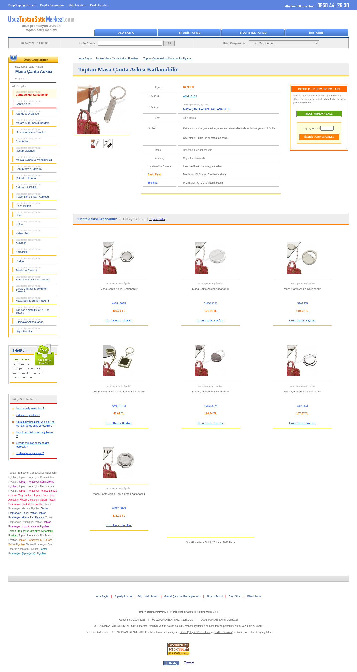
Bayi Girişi (235, 596)
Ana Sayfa (85, 58)
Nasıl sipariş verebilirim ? (30, 408)
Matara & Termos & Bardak (32, 121)
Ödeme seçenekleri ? (28, 415)
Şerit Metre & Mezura (29, 167)
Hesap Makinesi (28, 149)
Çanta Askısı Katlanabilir (32, 93)
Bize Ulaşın (254, 596)
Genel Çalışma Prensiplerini (195, 632)
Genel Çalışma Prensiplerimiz (182, 596)
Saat (28, 214)
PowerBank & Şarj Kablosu (32, 195)
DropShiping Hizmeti (21, 5)
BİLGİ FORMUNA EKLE (319, 113)
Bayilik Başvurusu (52, 5)
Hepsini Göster (157, 219)
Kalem (28, 223)
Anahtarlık (28, 140)
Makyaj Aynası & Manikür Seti (34, 158)
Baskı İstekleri (99, 5)
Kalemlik (28, 241)
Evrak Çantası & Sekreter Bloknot (31, 289)
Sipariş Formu (123, 596)
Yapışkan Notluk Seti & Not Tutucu (32, 310)
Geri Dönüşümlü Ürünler (31, 131)
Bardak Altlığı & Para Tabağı (33, 278)
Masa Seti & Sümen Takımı (32, 299)
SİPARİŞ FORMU (190, 32)
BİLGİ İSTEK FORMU (253, 32)
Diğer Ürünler (28, 330)
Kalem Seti (28, 232)
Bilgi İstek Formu (148, 596)
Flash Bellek (28, 204)
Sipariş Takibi (214, 596)
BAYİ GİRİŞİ (316, 32)
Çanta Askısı (28, 102)
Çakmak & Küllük (28, 186)
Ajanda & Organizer (28, 112)
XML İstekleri (77, 5)
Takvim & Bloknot (28, 269)
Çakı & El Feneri (28, 177)
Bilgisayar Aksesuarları (30, 320)
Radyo (28, 260)
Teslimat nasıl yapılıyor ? (30, 453)
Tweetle (189, 662)
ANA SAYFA (126, 32)
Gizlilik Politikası (224, 632)
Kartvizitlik (28, 250)
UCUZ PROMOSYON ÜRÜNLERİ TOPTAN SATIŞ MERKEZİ (178, 612)
